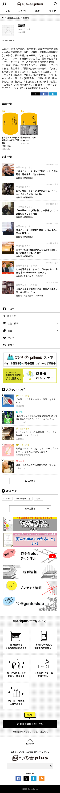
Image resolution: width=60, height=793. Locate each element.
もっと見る (30, 481)
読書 (10, 330)
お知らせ (12, 345)
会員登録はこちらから (30, 723)
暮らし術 (11, 316)
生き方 (11, 309)
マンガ (11, 338)
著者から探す (13, 17)
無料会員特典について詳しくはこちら (30, 732)
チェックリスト (24, 498)
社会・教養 (13, 323)
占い (39, 498)
